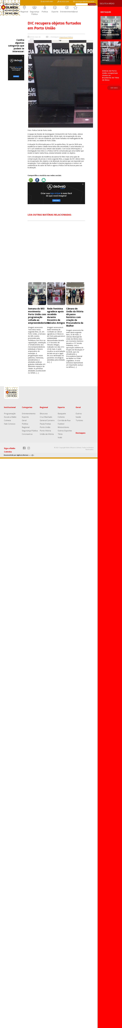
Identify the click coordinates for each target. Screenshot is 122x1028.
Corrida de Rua (64, 420)
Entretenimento (67, 11)
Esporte (55, 11)
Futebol (61, 424)
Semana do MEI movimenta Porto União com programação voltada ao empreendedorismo (38, 315)
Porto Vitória (45, 430)
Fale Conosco (9, 424)
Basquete (62, 413)
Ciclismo (61, 417)
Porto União (45, 427)
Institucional (10, 407)
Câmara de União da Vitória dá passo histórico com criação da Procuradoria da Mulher (74, 317)
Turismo (79, 420)
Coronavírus (27, 434)
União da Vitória (47, 434)
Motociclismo (63, 427)
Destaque (54, 37)
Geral (75, 11)
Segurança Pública (34, 12)
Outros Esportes (65, 430)
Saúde (78, 417)
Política (45, 11)
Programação (10, 413)
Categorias (27, 407)
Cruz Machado (46, 417)
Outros (79, 413)
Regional (24, 11)
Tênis (60, 434)
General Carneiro (47, 420)
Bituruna (43, 413)
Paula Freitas (45, 424)
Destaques (80, 433)
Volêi (60, 437)
